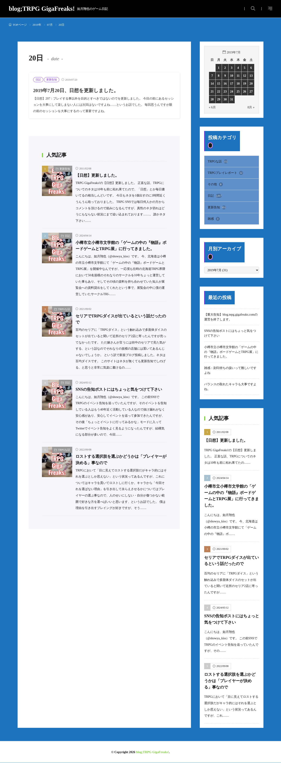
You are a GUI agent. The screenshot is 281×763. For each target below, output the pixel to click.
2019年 (36, 24)
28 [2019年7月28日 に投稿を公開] (212, 99)
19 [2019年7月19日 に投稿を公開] (244, 83)
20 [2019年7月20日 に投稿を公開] (251, 83)
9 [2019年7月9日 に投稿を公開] (225, 75)
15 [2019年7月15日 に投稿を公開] (218, 83)
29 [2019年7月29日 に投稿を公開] (218, 99)
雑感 (214, 219)
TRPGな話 (64, 315)
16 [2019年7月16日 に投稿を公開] (225, 83)
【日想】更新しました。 (98, 175)
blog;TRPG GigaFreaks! (58, 9)
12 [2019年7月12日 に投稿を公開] (244, 75)
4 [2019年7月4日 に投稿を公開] (238, 67)
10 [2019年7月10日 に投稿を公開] (231, 75)
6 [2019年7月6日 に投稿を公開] (251, 67)
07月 (50, 24)
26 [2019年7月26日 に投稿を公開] (244, 91)
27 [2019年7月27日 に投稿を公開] (251, 91)
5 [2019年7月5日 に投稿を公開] (244, 67)
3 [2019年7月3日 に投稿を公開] (231, 67)
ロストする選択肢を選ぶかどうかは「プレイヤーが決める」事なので (231, 681)
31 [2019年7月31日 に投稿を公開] (231, 99)
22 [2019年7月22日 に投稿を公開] (218, 91)
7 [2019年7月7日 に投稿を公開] (212, 75)
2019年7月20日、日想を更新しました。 (77, 90)
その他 (215, 184)
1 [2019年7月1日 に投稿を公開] (218, 67)
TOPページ (20, 24)
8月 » (250, 107)
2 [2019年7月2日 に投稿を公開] (225, 67)
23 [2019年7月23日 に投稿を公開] (225, 91)
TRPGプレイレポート (225, 173)
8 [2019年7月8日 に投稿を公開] (218, 75)
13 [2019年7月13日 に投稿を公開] (251, 75)
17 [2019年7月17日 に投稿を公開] (231, 83)
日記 (38, 79)
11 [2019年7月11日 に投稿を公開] (238, 75)
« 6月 (212, 107)
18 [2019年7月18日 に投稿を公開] (238, 83)
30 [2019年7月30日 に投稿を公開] (225, 99)
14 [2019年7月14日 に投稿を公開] (212, 83)
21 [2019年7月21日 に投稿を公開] (212, 91)
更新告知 (51, 79)
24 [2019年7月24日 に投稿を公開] (231, 91)
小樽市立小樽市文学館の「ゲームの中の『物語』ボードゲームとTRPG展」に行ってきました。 (119, 249)
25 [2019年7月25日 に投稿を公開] (238, 91)
